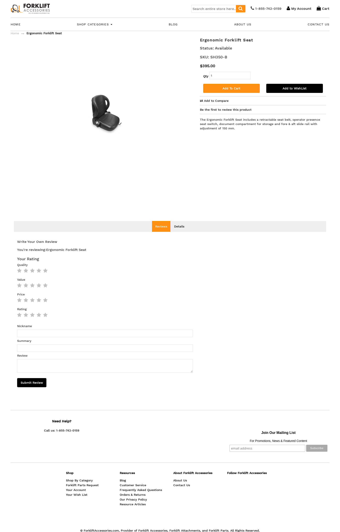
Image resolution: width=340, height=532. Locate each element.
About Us (243, 24)
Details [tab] (179, 233)
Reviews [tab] (161, 233)
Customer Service (133, 491)
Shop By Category (79, 487)
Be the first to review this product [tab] (226, 109)
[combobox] (218, 8)
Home (16, 24)
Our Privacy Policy (133, 506)
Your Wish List (76, 501)
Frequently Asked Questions (141, 496)
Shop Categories (94, 24)
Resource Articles (133, 510)
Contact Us (318, 24)
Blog (173, 24)
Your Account (76, 496)
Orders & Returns (132, 501)
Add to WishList (294, 88)
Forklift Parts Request (82, 491)
